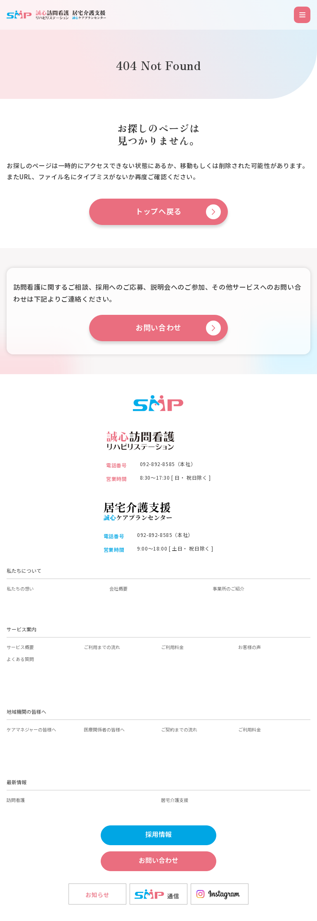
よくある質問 (20, 659)
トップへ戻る (158, 211)
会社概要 (118, 588)
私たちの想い (20, 588)
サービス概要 (20, 647)
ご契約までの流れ (179, 729)
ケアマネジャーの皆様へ (31, 729)
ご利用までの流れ (102, 647)
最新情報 (16, 781)
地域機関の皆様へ (26, 711)
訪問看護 (16, 800)
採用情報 (158, 835)
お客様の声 (249, 647)
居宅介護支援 (174, 800)
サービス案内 (21, 629)
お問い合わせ (158, 327)
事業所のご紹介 (228, 588)
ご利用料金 (172, 647)
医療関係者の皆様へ (104, 729)
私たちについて (24, 570)
